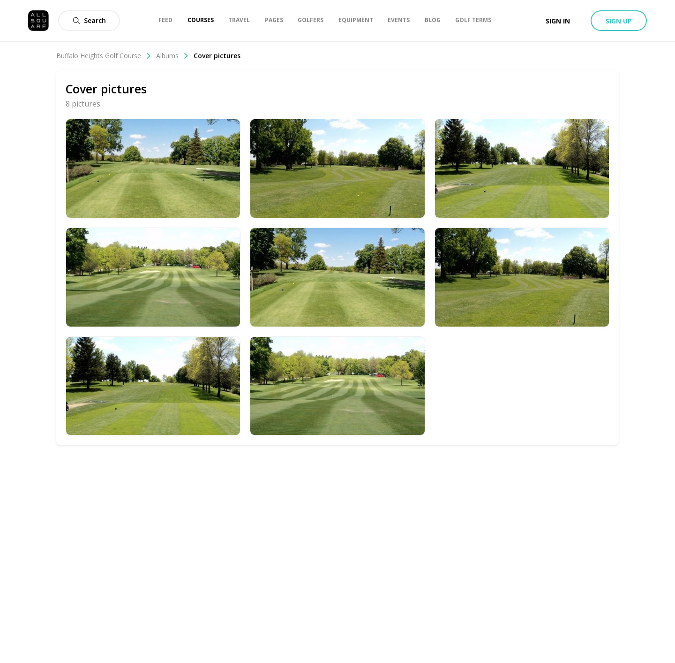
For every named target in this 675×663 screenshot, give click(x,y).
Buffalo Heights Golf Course (103, 55)
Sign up (619, 20)
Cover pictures (217, 55)
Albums (172, 55)
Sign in (558, 20)
